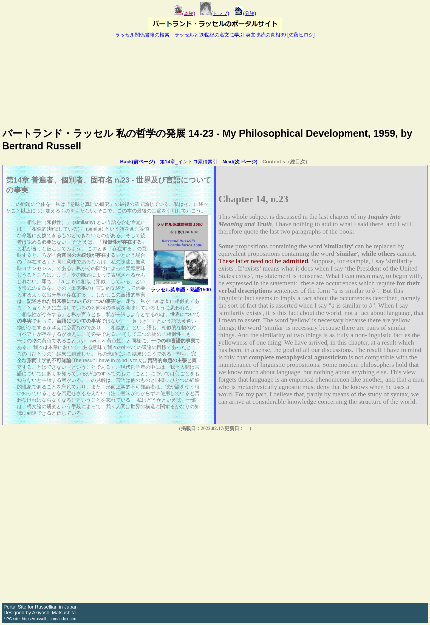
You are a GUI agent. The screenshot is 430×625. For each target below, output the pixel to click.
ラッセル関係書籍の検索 (142, 35)
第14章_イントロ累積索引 (188, 161)
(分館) (245, 13)
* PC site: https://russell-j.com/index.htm (40, 618)
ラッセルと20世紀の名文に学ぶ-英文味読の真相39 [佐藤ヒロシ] (244, 35)
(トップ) (214, 13)
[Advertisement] (215, 78)
